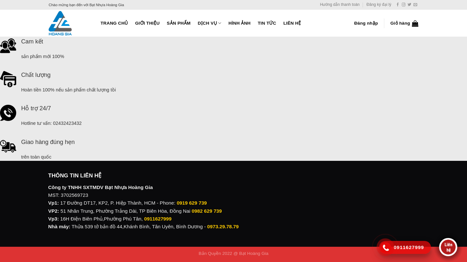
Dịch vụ (210, 23)
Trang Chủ (114, 23)
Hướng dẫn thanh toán (340, 4)
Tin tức (267, 23)
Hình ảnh (240, 23)
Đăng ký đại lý (378, 4)
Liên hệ (292, 23)
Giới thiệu (147, 23)
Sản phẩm (178, 23)
